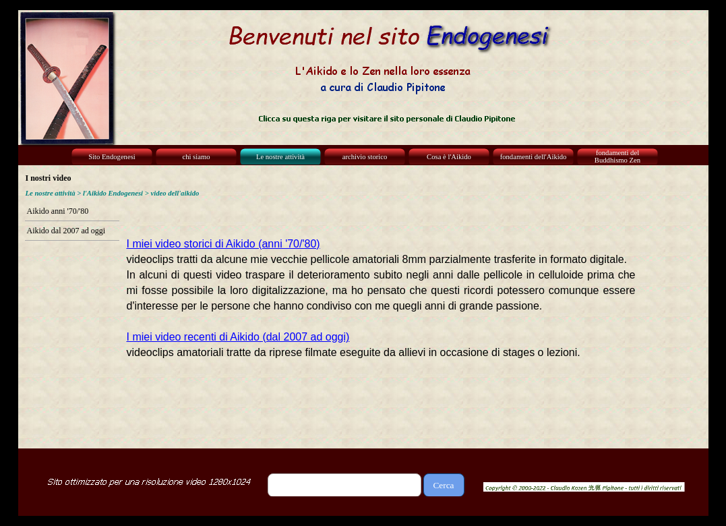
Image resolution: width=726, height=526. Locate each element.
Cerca (443, 485)
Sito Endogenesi (111, 156)
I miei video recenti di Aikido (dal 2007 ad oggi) (238, 337)
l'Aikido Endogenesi (113, 193)
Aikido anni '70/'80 (58, 211)
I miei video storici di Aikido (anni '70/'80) (223, 244)
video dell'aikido (174, 193)
